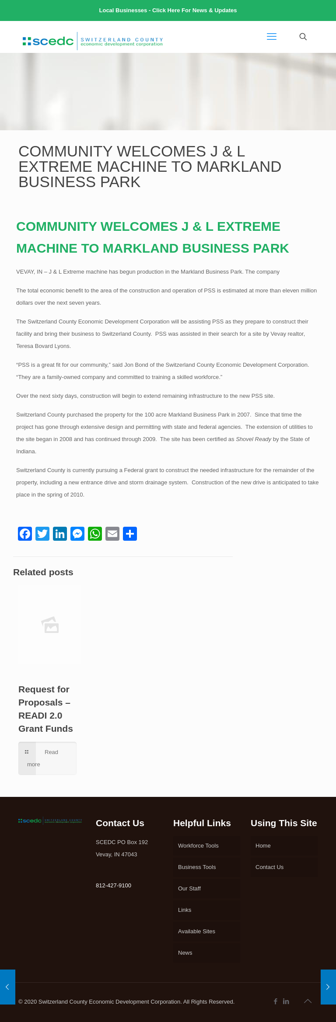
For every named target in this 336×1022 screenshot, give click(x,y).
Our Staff (189, 888)
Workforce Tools (198, 845)
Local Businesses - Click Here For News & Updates (168, 10)
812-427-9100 (113, 885)
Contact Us (270, 867)
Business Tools (197, 867)
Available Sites (196, 931)
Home (263, 845)
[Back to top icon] (308, 1001)
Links (184, 910)
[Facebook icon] (276, 1001)
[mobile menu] (272, 36)
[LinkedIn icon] (286, 1001)
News (185, 952)
